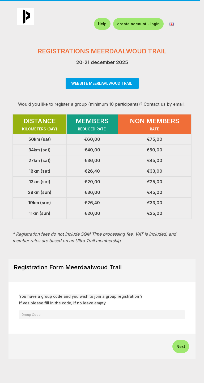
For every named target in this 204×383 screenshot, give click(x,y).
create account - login (138, 24)
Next (180, 346)
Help (102, 24)
